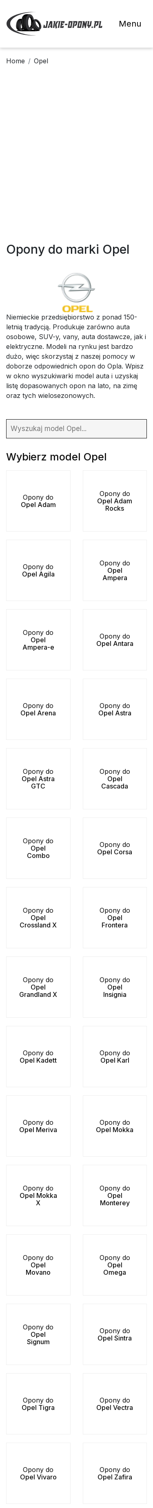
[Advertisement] (76, 161)
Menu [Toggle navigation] (130, 24)
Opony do (38, 501)
